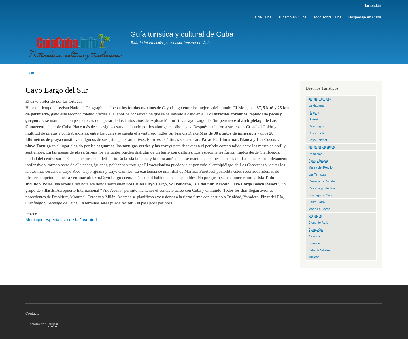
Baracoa (314, 243)
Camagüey (316, 229)
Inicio (30, 73)
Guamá (314, 119)
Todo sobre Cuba (327, 17)
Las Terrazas (317, 174)
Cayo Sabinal (318, 140)
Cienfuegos (316, 126)
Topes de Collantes (322, 146)
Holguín (314, 112)
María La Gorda (319, 209)
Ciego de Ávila (319, 222)
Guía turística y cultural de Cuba (181, 34)
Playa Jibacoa (318, 160)
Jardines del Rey (320, 98)
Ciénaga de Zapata (322, 181)
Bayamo (314, 236)
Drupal (53, 324)
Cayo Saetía (317, 133)
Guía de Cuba (259, 17)
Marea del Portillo (321, 167)
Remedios (315, 154)
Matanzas (315, 215)
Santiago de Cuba (321, 195)
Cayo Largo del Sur (322, 188)
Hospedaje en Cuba (364, 17)
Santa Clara (317, 202)
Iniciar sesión (370, 5)
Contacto (33, 314)
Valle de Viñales (320, 250)
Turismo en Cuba (293, 17)
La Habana (316, 105)
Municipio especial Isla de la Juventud (61, 219)
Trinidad (314, 257)
